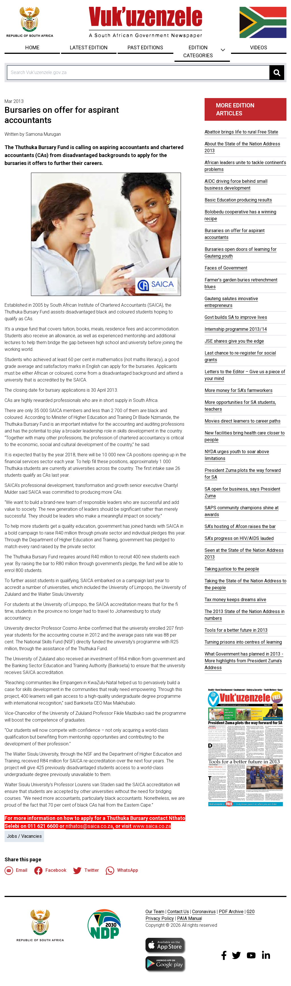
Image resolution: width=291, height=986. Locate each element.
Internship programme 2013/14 (236, 329)
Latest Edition (89, 47)
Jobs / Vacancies (24, 836)
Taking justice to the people (232, 569)
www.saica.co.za (152, 826)
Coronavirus (204, 911)
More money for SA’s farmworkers (239, 390)
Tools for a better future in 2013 (236, 630)
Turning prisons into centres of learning (243, 642)
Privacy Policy (160, 918)
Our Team (155, 911)
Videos (258, 47)
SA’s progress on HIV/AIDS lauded (239, 538)
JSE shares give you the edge (234, 341)
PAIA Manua (189, 918)
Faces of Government (226, 268)
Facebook (50, 870)
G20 (251, 911)
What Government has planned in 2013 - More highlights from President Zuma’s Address (244, 660)
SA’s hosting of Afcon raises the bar (240, 526)
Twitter (86, 870)
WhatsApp (122, 870)
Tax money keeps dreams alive (235, 599)
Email (16, 870)
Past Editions (145, 47)
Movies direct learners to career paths (242, 421)
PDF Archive (231, 911)
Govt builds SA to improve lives (236, 317)
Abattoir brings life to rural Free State (241, 132)
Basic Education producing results (238, 200)
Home (32, 47)
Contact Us (178, 911)
